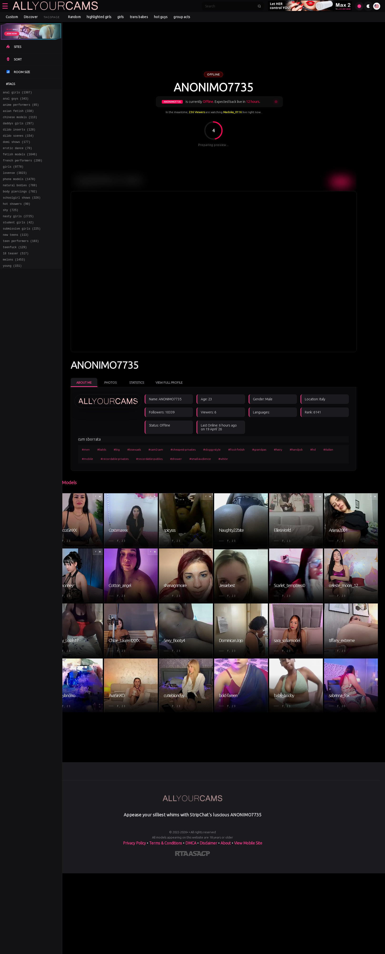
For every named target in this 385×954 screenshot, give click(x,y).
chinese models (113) (20, 121)
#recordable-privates (123, 458)
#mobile (96, 458)
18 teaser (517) (16, 273)
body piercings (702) (20, 203)
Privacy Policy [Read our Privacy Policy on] (134, 936)
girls (120, 17)
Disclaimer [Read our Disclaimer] (208, 936)
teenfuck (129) (15, 266)
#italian (337, 449)
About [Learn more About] (226, 936)
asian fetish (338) (18, 114)
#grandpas (268, 449)
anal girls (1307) (17, 93)
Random (74, 17)
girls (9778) (13, 176)
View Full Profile (177, 382)
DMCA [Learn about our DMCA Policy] (190, 936)
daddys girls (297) (18, 128)
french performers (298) (22, 169)
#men (95, 449)
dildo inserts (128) (19, 134)
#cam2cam (164, 449)
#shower (185, 458)
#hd (322, 449)
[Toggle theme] (368, 6)
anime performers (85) (21, 107)
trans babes (139, 17)
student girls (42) (18, 238)
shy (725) (10, 224)
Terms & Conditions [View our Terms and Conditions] (165, 936)
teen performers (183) (21, 259)
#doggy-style (220, 449)
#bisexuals (143, 449)
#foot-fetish (245, 449)
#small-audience (209, 458)
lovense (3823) (15, 183)
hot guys (161, 17)
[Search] (230, 6)
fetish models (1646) (20, 162)
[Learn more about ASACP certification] (199, 947)
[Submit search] (259, 6)
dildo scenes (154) (18, 141)
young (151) (12, 286)
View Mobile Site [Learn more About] (248, 936)
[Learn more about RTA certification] (181, 947)
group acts (181, 17)
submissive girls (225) (21, 245)
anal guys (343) (16, 100)
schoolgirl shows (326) (21, 210)
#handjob (305, 449)
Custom (12, 17)
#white (232, 458)
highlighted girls (99, 17)
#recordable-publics (158, 458)
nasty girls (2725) (18, 231)
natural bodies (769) (20, 197)
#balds (110, 449)
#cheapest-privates (191, 449)
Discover (31, 17)
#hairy (287, 449)
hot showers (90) (16, 217)
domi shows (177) (16, 148)
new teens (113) (16, 252)
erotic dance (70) (17, 155)
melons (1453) (14, 279)
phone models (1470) (19, 190)
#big (125, 449)
